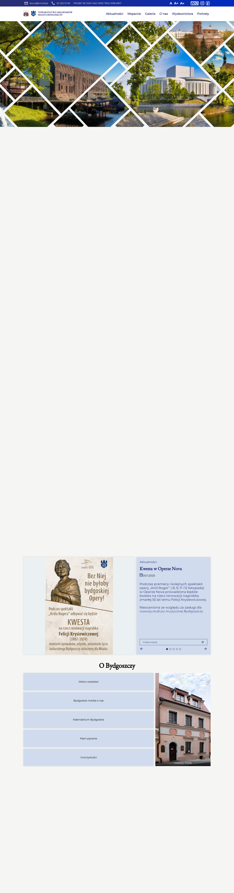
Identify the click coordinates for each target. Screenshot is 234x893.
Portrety (203, 14)
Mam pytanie (88, 738)
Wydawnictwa (182, 14)
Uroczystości (88, 757)
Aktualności (114, 14)
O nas (163, 14)
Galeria (150, 14)
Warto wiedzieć (89, 681)
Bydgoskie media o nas (88, 700)
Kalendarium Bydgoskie (88, 719)
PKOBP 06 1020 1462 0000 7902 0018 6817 (97, 3)
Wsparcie (134, 14)
